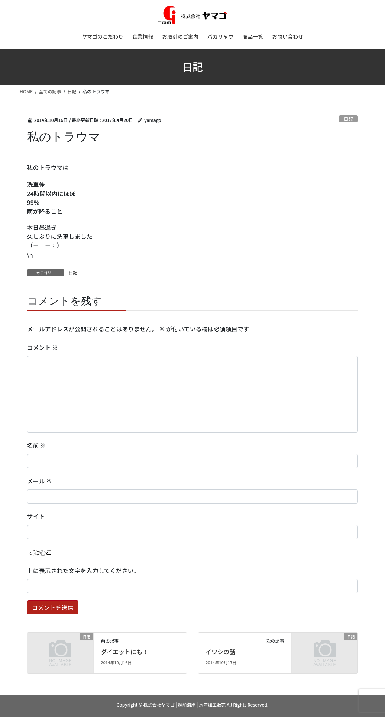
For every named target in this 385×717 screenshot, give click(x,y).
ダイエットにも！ (124, 651)
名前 (36, 445)
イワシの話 (220, 651)
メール (39, 480)
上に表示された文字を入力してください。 (83, 570)
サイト (36, 516)
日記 (348, 118)
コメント (42, 347)
